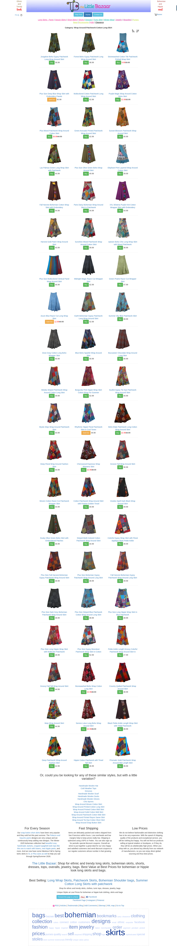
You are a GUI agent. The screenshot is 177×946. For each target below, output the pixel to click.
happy (51, 928)
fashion (40, 927)
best (59, 915)
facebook (139, 922)
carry (119, 917)
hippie (57, 928)
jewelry (86, 927)
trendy (68, 939)
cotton (73, 922)
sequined (78, 934)
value (81, 940)
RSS (57, 905)
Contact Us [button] (98, 15)
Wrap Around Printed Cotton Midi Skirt (88, 809)
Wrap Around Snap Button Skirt (88, 823)
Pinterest (100, 900)
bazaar (50, 916)
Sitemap (102, 905)
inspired (64, 928)
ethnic (121, 922)
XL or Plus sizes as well (37, 854)
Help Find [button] (78, 15)
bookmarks (107, 916)
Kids (92, 22)
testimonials (60, 940)
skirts (115, 932)
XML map (111, 905)
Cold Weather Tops (88, 788)
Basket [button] (158, 14)
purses (49, 934)
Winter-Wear (109, 20)
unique (75, 940)
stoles (37, 939)
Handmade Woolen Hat (88, 786)
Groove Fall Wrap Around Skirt (122, 464)
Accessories (84, 22)
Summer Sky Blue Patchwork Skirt (123, 316)
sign (103, 934)
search (64, 934)
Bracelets (127, 20)
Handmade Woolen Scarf (88, 794)
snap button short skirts (30, 833)
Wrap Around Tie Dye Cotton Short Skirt (88, 820)
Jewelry (119, 20)
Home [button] (87, 15)
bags (38, 915)
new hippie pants (49, 848)
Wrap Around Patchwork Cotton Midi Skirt (88, 815)
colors (55, 922)
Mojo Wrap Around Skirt (54, 723)
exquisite (129, 922)
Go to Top (120, 905)
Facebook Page (79, 900)
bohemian (80, 915)
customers (84, 922)
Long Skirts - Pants (46, 20)
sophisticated (131, 934)
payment (126, 928)
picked (142, 928)
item (73, 927)
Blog (81, 905)
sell (71, 934)
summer (51, 940)
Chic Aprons (88, 802)
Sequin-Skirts (60, 20)
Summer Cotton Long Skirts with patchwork (106, 882)
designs (101, 921)
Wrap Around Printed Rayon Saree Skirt (88, 817)
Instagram (91, 900)
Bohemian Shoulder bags (116, 880)
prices (38, 933)
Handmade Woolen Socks (88, 796)
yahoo (86, 940)
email (114, 922)
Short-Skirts (72, 20)
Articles (63, 905)
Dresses (88, 20)
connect (64, 922)
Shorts (81, 20)
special (141, 934)
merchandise (106, 928)
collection (42, 921)
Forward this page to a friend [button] (68, 897)
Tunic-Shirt (98, 20)
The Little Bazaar (44, 863)
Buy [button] (51, 63)
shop (96, 934)
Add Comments (90, 905)
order (117, 927)
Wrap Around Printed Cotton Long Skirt (88, 807)
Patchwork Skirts (85, 880)
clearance (126, 917)
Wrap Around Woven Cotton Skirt (88, 804)
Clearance (99, 22)
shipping (87, 934)
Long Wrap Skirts (59, 880)
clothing (138, 916)
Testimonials (73, 905)
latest (97, 928)
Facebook (93, 897)
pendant (135, 928)
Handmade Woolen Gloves (88, 799)
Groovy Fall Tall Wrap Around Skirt (54, 686)
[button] (133, 31)
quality (57, 934)
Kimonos (88, 791)
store (45, 940)
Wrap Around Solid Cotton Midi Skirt (88, 812)
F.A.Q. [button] (19, 15)
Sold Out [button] (52, 100)
